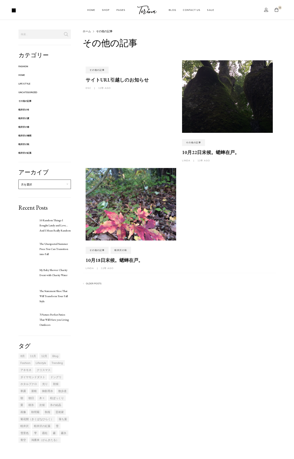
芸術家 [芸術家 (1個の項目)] (60, 412)
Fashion (23, 66)
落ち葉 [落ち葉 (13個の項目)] (63, 419)
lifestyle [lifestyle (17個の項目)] (41, 363)
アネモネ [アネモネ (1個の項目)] (25, 370)
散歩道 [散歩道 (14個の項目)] (62, 391)
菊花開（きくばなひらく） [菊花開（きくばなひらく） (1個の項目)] (36, 419)
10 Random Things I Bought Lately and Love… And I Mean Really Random (55, 225)
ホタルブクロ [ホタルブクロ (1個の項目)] (28, 384)
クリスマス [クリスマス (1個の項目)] (43, 370)
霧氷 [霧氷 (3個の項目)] (63, 433)
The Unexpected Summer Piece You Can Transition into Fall (53, 249)
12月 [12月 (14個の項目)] (44, 356)
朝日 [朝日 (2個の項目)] (31, 398)
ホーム (87, 31)
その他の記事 (24, 101)
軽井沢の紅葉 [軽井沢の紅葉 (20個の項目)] (42, 426)
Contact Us (191, 9)
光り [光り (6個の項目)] (45, 384)
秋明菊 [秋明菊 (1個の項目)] (35, 412)
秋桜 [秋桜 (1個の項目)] (47, 412)
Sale (210, 9)
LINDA (186, 160)
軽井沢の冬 (23, 109)
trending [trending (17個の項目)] (57, 363)
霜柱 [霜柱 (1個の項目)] (45, 433)
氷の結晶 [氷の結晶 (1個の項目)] (55, 405)
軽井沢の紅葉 (24, 152)
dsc (89, 87)
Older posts (93, 284)
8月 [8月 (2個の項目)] (22, 356)
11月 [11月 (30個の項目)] (33, 356)
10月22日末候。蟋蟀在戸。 (210, 152)
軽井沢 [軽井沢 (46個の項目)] (24, 426)
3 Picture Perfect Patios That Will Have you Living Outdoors (54, 320)
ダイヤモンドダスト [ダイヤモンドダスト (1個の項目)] (32, 377)
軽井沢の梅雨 (24, 135)
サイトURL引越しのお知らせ (117, 80)
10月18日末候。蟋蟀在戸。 (114, 260)
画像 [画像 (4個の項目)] (23, 412)
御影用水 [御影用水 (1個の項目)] (47, 391)
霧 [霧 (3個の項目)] (54, 433)
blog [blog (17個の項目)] (55, 356)
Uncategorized (27, 92)
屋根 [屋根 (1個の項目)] (34, 391)
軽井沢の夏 (23, 118)
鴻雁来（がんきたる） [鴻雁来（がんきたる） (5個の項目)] (45, 440)
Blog (172, 9)
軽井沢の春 (23, 127)
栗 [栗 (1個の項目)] (21, 405)
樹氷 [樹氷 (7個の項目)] (31, 405)
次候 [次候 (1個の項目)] (42, 405)
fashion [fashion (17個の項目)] (25, 363)
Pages (120, 9)
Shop (106, 9)
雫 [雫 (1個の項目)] (35, 433)
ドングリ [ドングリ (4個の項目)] (55, 377)
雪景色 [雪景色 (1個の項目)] (24, 433)
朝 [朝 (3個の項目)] (21, 398)
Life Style (24, 83)
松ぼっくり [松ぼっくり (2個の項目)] (57, 398)
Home (91, 9)
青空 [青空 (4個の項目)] (23, 440)
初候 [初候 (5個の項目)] (56, 384)
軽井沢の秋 (23, 144)
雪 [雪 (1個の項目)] (57, 426)
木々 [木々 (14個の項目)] (42, 398)
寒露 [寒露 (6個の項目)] (23, 391)
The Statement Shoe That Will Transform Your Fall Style (53, 296)
